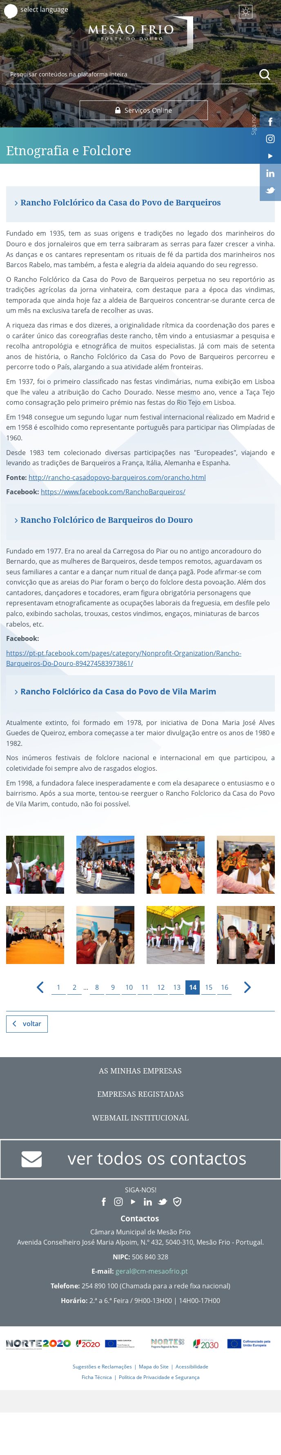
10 (129, 987)
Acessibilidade (192, 1366)
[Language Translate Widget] (52, 9)
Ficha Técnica (97, 1377)
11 (145, 987)
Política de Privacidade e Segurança (159, 1377)
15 (208, 987)
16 (224, 987)
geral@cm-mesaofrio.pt (152, 1271)
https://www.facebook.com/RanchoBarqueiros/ (113, 491)
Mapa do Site (154, 1366)
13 (177, 987)
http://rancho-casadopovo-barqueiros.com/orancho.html (117, 477)
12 (161, 987)
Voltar (32, 1023)
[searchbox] (140, 74)
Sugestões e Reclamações (102, 1366)
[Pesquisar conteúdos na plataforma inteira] (265, 74)
